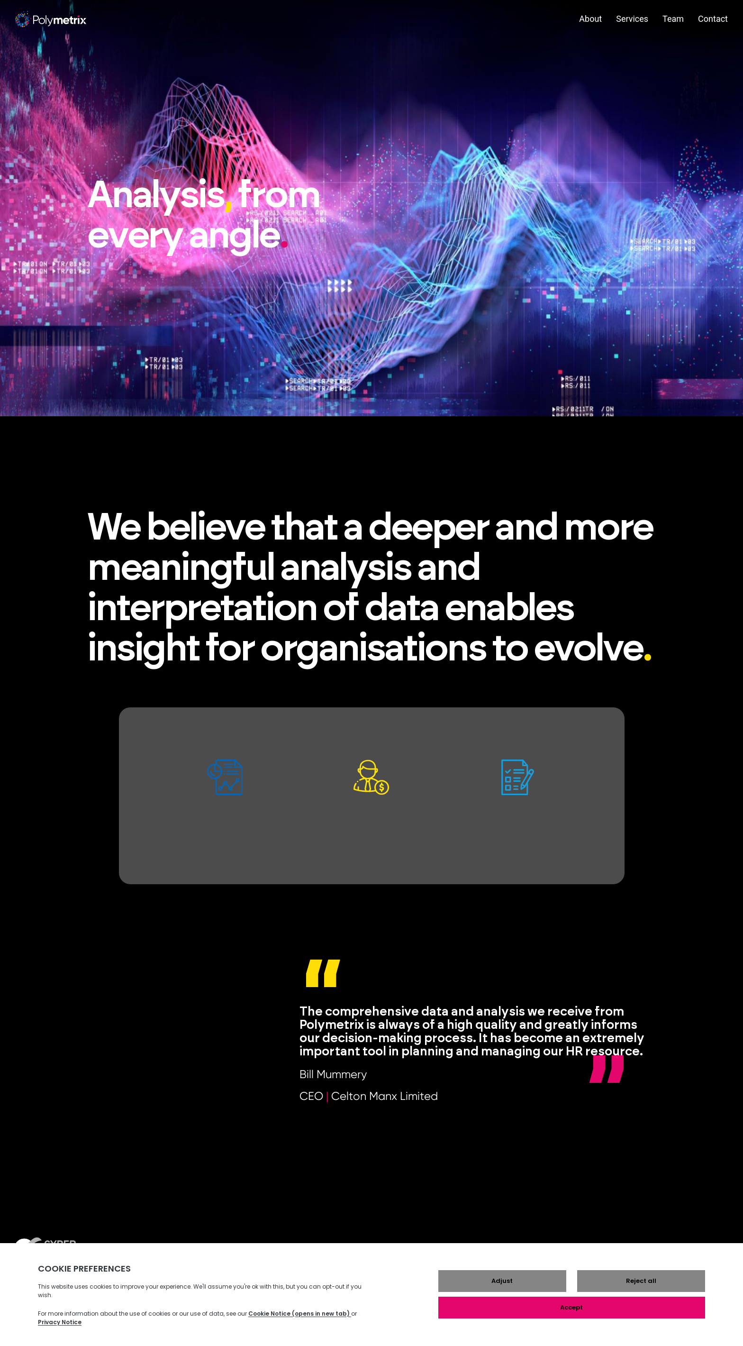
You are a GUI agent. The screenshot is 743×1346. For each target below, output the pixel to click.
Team (673, 19)
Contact (713, 19)
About (590, 19)
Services (632, 19)
